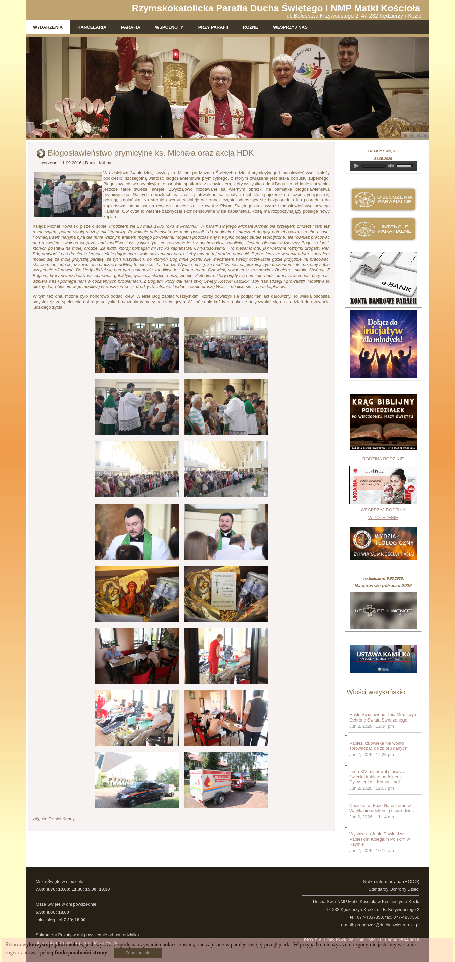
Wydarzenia (48, 27)
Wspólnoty (169, 27)
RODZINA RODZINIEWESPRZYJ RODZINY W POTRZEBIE (383, 488)
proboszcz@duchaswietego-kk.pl (387, 924)
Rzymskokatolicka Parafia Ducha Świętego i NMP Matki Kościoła (276, 8)
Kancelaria (91, 27)
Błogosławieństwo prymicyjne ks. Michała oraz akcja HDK (151, 152)
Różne (250, 27)
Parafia (130, 27)
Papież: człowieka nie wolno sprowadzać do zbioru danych (378, 746)
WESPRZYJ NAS (290, 27)
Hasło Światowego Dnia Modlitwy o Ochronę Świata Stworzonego (383, 717)
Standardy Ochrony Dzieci (394, 889)
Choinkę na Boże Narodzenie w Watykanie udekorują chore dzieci (382, 808)
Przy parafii (213, 27)
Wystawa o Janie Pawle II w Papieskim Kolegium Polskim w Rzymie (379, 839)
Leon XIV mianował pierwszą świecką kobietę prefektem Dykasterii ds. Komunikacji (377, 776)
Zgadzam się (138, 952)
